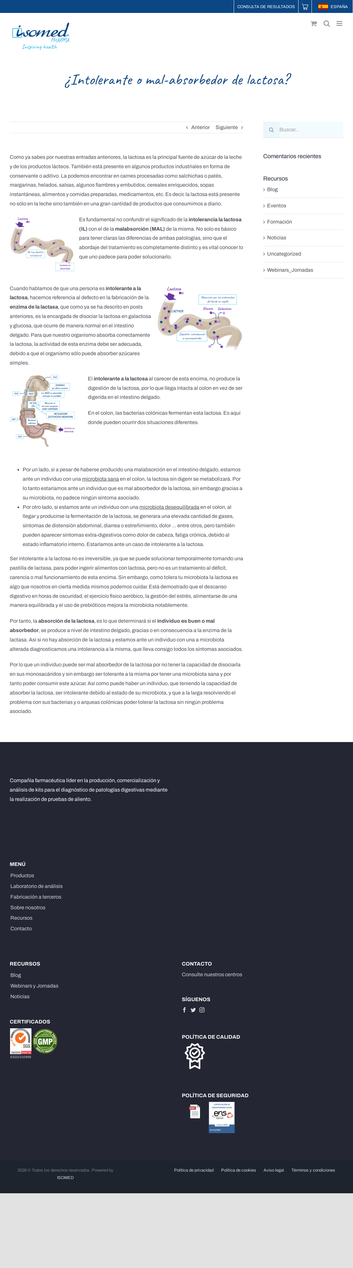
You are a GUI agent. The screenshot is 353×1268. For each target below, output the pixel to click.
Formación (279, 221)
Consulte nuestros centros (212, 974)
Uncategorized (284, 254)
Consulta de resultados (266, 7)
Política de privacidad (194, 1170)
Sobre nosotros (27, 907)
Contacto (21, 928)
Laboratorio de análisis (36, 886)
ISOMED (65, 1177)
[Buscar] (271, 130)
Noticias (276, 237)
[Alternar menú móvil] (339, 23)
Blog (272, 189)
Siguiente (227, 127)
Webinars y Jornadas (34, 986)
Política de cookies (238, 1170)
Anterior (200, 127)
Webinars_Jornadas (290, 270)
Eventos (276, 205)
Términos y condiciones (313, 1170)
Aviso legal (274, 1170)
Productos (22, 875)
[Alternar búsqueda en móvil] (327, 23)
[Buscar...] (303, 130)
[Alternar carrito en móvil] (314, 23)
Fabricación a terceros (35, 897)
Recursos (21, 918)
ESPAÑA (333, 7)
